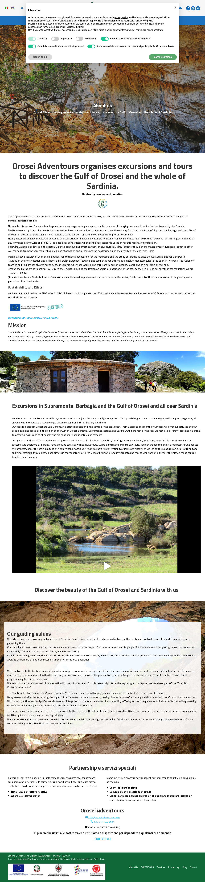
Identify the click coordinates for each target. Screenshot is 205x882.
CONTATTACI (102, 839)
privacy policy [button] (121, 17)
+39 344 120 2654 (103, 821)
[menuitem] (133, 867)
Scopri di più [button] (40, 57)
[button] (175, 7)
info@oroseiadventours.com (102, 817)
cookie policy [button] (146, 20)
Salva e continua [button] (163, 57)
